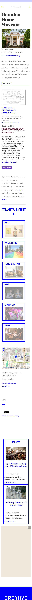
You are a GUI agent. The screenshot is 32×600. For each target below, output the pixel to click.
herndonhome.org (9, 383)
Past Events (6, 83)
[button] (29, 527)
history (16, 416)
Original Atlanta (16, 6)
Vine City (5, 386)
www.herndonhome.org (11, 55)
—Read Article (9, 482)
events (4, 199)
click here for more (9, 162)
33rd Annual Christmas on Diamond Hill (9, 110)
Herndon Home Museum (10, 123)
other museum (7, 416)
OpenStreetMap (22, 368)
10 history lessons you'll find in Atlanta (16, 503)
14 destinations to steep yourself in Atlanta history (16, 464)
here (21, 190)
